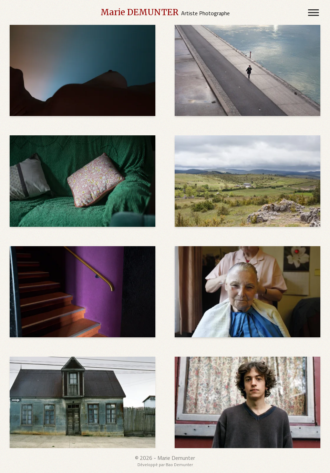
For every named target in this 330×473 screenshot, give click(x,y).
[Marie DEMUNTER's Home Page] (165, 12)
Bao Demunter (179, 464)
